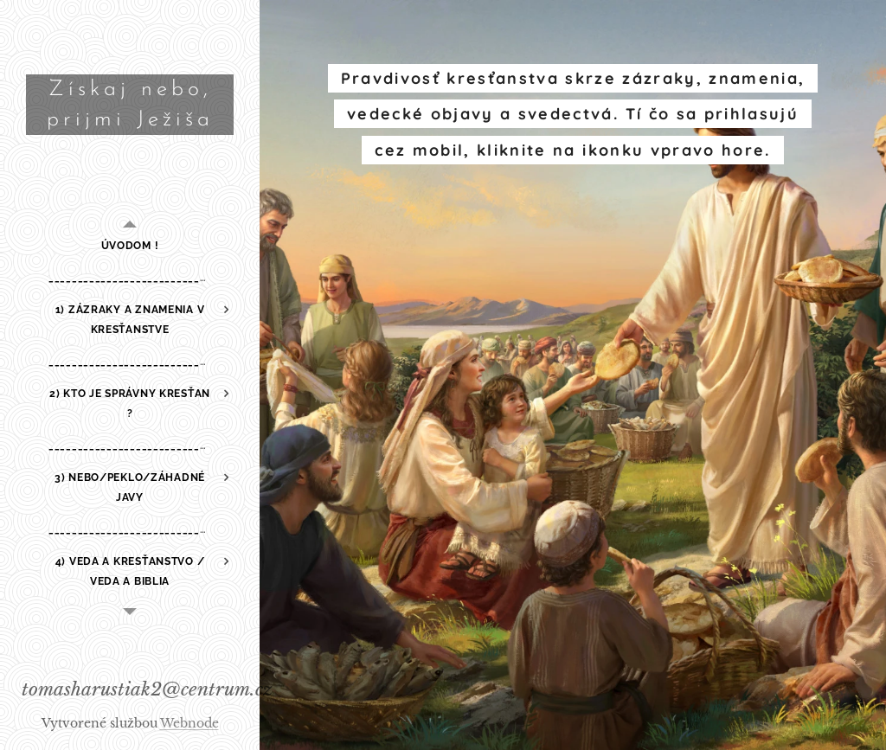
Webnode (189, 723)
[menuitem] (129, 246)
